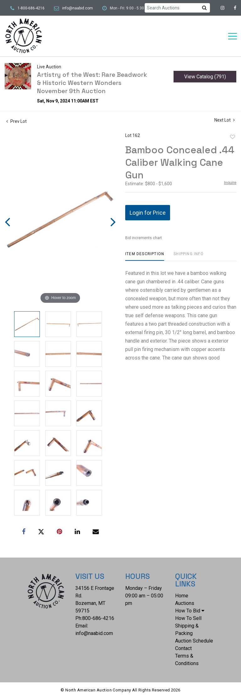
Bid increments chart (143, 238)
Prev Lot (16, 121)
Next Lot (224, 120)
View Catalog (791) (205, 77)
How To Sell (188, 618)
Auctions (184, 603)
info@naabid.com (77, 8)
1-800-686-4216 (31, 8)
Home (181, 596)
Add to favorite (232, 137)
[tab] (144, 256)
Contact (183, 648)
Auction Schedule (194, 641)
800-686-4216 (98, 618)
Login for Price (148, 212)
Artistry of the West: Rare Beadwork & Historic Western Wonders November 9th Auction (92, 83)
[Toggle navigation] (232, 36)
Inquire (230, 182)
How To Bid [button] (189, 611)
